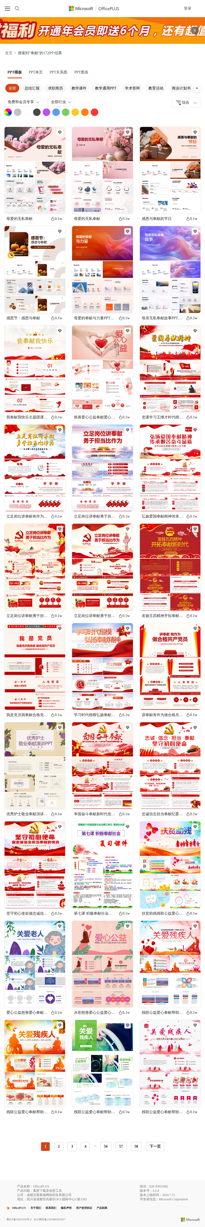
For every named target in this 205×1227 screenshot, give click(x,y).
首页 (9, 53)
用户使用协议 (84, 1207)
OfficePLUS (19, 1207)
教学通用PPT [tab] (105, 88)
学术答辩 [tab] (132, 88)
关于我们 (35, 1207)
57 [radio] (121, 1146)
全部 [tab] (12, 88)
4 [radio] (85, 1146)
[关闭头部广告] (195, 30)
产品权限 (102, 1207)
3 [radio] (72, 1146)
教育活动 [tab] (155, 88)
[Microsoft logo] (190, 1219)
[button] (197, 88)
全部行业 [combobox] (61, 102)
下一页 (155, 1146)
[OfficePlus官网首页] (97, 8)
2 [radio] (59, 1146)
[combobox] (186, 102)
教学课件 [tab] (79, 88)
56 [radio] (106, 1146)
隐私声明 (66, 1207)
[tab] (14, 72)
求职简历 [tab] (55, 88)
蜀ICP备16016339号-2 (18, 1219)
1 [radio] (45, 1146)
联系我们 (51, 1207)
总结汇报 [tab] (32, 88)
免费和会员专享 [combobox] (24, 102)
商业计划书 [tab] (181, 88)
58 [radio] (136, 1146)
